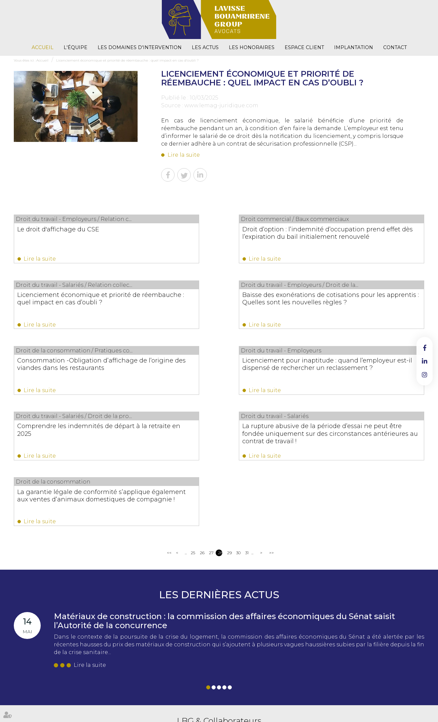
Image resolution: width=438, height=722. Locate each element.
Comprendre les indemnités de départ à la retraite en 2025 (65, 370)
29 (229, 430)
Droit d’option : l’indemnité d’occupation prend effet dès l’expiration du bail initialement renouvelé (209, 240)
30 (238, 430)
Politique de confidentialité (304, 704)
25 (193, 430)
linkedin (424, 361)
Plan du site (233, 704)
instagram (424, 374)
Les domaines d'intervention (140, 47)
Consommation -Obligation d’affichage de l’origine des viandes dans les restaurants (216, 305)
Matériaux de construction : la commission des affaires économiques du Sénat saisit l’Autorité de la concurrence (224, 498)
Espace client (304, 47)
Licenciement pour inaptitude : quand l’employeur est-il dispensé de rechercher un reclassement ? (363, 305)
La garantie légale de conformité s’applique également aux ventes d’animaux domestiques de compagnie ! (357, 377)
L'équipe (75, 47)
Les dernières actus (219, 472)
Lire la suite (184, 155)
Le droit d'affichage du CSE (58, 229)
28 (220, 430)
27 (211, 430)
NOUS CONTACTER (125, 668)
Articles (377, 704)
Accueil (42, 47)
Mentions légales (262, 704)
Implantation (353, 47)
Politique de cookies (349, 704)
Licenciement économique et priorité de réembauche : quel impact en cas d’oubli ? (127, 60)
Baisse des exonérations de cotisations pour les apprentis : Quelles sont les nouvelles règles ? (69, 305)
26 (202, 430)
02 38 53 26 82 (125, 645)
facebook (424, 347)
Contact (395, 47)
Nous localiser (126, 682)
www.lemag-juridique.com (221, 105)
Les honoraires (252, 47)
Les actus (205, 47)
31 (247, 430)
